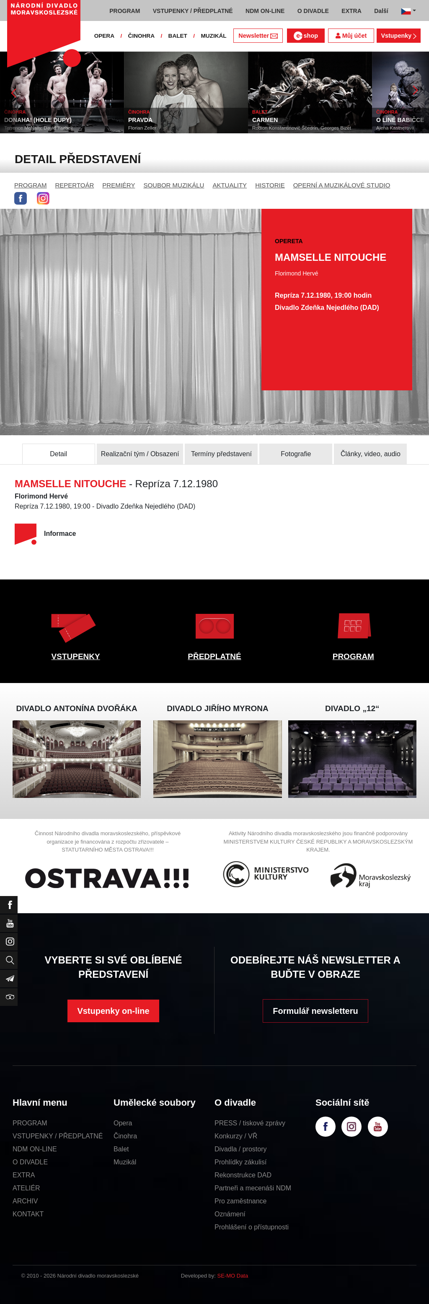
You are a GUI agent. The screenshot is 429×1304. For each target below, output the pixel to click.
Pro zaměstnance (240, 1201)
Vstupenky (398, 35)
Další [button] (381, 11)
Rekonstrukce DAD (242, 1175)
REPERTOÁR (74, 185)
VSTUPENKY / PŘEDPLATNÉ (58, 1136)
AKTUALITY (229, 185)
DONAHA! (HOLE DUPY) (38, 120)
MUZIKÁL (213, 36)
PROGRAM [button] (124, 11)
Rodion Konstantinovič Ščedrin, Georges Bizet (301, 127)
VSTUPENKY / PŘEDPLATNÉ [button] (193, 11)
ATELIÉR (26, 1188)
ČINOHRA (141, 36)
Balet (121, 1149)
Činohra (125, 1136)
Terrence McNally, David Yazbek (38, 127)
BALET (177, 36)
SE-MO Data (232, 1276)
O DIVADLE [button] (313, 11)
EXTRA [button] (351, 11)
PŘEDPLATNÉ (214, 656)
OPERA (104, 36)
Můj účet (351, 35)
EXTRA (24, 1175)
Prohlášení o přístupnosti (251, 1227)
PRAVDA (140, 120)
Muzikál (125, 1162)
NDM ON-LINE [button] (265, 11)
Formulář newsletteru (315, 1011)
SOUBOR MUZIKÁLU (173, 185)
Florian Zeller (142, 127)
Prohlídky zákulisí (240, 1162)
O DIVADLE (30, 1162)
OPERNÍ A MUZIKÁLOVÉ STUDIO (341, 185)
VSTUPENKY (76, 656)
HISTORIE (270, 185)
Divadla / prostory (240, 1149)
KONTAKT (28, 1214)
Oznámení (230, 1214)
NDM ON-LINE (35, 1149)
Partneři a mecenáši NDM (252, 1188)
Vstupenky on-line (113, 1011)
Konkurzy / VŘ (235, 1136)
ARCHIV (25, 1201)
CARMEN (265, 120)
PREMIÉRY (118, 185)
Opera (123, 1123)
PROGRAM (30, 185)
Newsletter (257, 35)
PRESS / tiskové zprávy (249, 1123)
